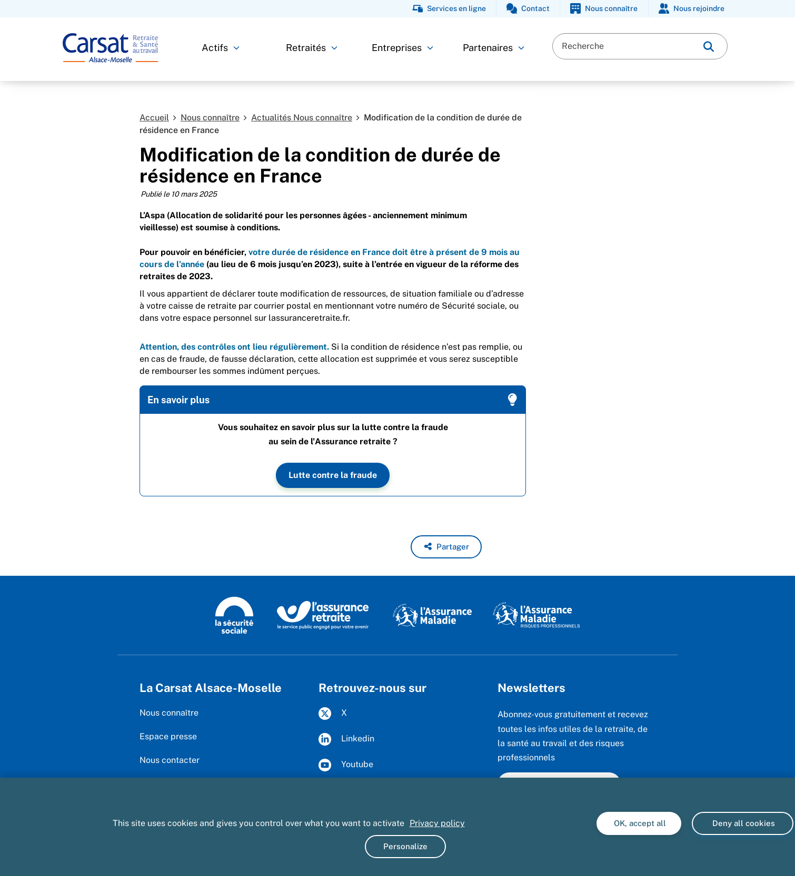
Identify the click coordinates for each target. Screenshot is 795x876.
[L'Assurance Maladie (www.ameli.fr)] (432, 614)
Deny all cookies (742, 823)
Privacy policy (437, 823)
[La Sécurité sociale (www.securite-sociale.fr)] (234, 614)
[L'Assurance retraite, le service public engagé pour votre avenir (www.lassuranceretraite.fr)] (323, 614)
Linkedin (346, 739)
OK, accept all (639, 823)
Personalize (405, 846)
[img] (708, 46)
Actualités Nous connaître (301, 118)
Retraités (311, 47)
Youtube (346, 765)
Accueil (154, 118)
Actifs (221, 47)
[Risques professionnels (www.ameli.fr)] (536, 614)
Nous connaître (210, 118)
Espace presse (168, 736)
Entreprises (402, 47)
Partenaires (493, 47)
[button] (446, 546)
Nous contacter (170, 760)
